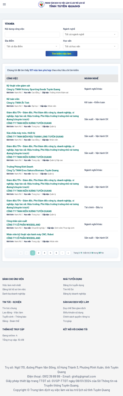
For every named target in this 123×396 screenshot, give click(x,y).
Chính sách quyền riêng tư (76, 316)
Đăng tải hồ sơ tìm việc (14, 289)
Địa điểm (9, 40)
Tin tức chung (9, 308)
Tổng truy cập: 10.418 (13, 339)
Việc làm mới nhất (11, 285)
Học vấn (67, 40)
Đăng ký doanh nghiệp (74, 293)
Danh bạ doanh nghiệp (13, 293)
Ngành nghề (69, 28)
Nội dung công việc (14, 28)
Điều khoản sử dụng (73, 312)
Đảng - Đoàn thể (10, 320)
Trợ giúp (67, 320)
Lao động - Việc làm (12, 312)
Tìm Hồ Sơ (68, 289)
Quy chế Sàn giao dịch (74, 308)
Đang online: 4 (9, 335)
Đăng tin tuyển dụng (73, 285)
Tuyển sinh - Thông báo (14, 316)
